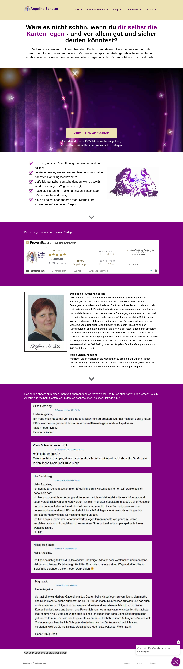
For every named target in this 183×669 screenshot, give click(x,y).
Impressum (126, 663)
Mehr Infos (151, 270)
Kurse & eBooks (96, 9)
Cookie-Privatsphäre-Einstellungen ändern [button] (45, 653)
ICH (77, 9)
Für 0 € (149, 9)
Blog (115, 9)
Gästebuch (132, 9)
